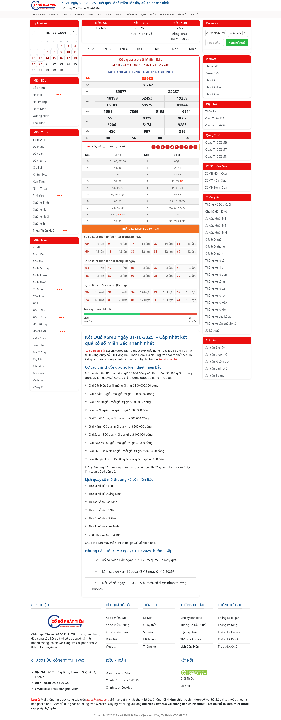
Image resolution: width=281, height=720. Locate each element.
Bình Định (39, 140)
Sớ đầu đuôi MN (216, 232)
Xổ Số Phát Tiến (168, 359)
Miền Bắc (40, 81)
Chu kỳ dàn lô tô (216, 212)
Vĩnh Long (39, 380)
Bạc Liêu (38, 254)
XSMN (79, 14)
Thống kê (212, 197)
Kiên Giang (40, 338)
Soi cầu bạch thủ (216, 368)
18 (75, 58)
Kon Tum (39, 182)
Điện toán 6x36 (215, 125)
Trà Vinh (38, 373)
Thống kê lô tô (215, 260)
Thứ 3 (107, 49)
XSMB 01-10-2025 (156, 65)
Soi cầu (211, 340)
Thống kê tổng (215, 281)
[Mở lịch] (223, 33)
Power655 (212, 73)
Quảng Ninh (41, 116)
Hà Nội (47, 95)
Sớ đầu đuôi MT (215, 226)
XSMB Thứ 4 (132, 65)
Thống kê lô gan (216, 274)
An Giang (39, 247)
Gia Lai (37, 168)
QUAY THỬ (148, 14)
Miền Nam (41, 240)
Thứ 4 (123, 49)
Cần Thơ (38, 296)
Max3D (210, 80)
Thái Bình (39, 123)
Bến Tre (38, 261)
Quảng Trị (39, 224)
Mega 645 (212, 66)
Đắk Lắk (38, 154)
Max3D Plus (213, 87)
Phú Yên (47, 196)
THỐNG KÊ (131, 14)
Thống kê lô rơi (215, 295)
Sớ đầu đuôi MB (216, 219)
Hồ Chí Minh (49, 331)
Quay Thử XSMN (216, 156)
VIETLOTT (95, 14)
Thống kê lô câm (216, 288)
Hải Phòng (40, 102)
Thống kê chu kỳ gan (219, 316)
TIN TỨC (194, 14)
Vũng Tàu (39, 387)
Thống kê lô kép (216, 302)
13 (40, 58)
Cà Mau (47, 289)
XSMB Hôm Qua (216, 173)
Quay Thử (213, 135)
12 (33, 58)
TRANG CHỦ (38, 14)
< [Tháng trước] (35, 31)
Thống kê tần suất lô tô (220, 323)
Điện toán (212, 104)
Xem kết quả (237, 42)
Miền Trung (41, 132)
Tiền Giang (40, 366)
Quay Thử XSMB (216, 142)
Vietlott (211, 59)
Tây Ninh (38, 359)
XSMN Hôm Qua (216, 187)
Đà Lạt (37, 303)
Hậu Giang (40, 324)
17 (68, 58)
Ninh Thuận (41, 189)
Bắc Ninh (39, 88)
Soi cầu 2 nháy (215, 348)
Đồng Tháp (48, 317)
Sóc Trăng (39, 352)
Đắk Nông (39, 161)
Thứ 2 (90, 49)
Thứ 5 (140, 49)
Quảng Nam (41, 210)
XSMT (66, 14)
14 (47, 58)
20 (40, 64)
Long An (38, 345)
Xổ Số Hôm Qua (216, 166)
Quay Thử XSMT (216, 149)
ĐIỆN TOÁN (113, 14)
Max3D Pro (212, 94)
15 (54, 58)
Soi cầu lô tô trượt (217, 361)
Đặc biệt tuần (214, 239)
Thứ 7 (174, 49)
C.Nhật (191, 49)
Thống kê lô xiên (216, 309)
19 (33, 64)
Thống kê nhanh (216, 267)
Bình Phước (40, 275)
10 (68, 52)
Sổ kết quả (212, 330)
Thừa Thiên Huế (50, 231)
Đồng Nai (39, 310)
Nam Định (39, 109)
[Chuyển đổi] (96, 560)
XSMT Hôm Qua (216, 180)
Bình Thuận (40, 282)
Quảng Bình (41, 203)
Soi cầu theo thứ (216, 355)
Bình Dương (41, 268)
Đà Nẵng (39, 147)
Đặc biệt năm (214, 253)
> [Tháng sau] (73, 31)
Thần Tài (211, 111)
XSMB (53, 14)
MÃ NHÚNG (167, 14)
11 (75, 52)
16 (61, 58)
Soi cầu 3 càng (215, 375)
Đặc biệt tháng (215, 246)
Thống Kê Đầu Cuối (218, 205)
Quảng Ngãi (41, 217)
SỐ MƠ (182, 14)
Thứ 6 (157, 49)
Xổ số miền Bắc (95, 351)
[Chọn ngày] (215, 33)
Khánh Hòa (40, 175)
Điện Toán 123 (215, 118)
